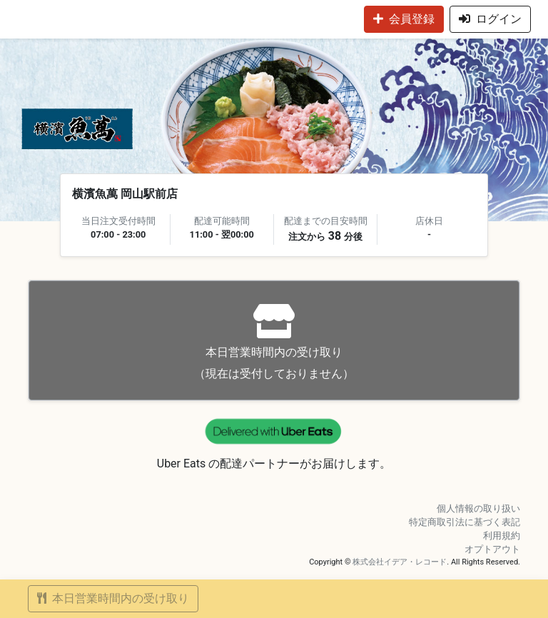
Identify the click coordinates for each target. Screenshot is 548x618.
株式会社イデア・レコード (399, 562)
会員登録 (404, 19)
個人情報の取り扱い (478, 508)
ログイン (490, 19)
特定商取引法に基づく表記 (464, 522)
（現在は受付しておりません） (274, 342)
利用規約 (501, 535)
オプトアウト (492, 549)
